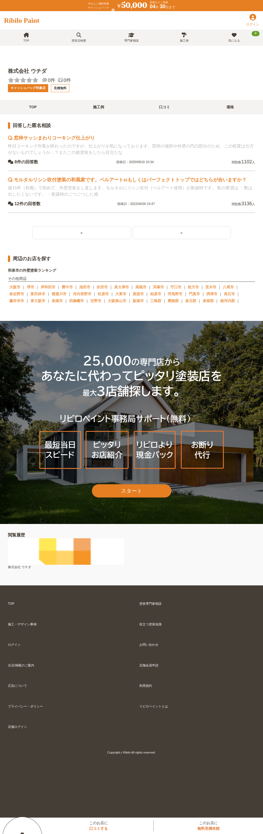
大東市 (120, 294)
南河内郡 (227, 301)
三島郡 (155, 301)
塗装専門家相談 (150, 604)
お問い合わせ (148, 645)
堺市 (30, 287)
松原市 (103, 294)
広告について (17, 686)
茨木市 (210, 287)
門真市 (194, 294)
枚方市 (193, 287)
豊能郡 (173, 301)
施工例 (184, 37)
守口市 (175, 287)
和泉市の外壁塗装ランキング (32, 270)
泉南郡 (208, 301)
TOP (26, 37)
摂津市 (211, 294)
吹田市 (102, 287)
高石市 (229, 294)
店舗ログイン (17, 727)
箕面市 (138, 294)
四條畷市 (76, 301)
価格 (230, 107)
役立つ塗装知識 (150, 624)
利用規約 (145, 686)
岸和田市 (48, 287)
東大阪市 (37, 301)
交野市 (95, 301)
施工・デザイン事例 (22, 624)
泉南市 (57, 301)
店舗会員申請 (148, 665)
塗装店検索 (79, 37)
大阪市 (14, 287)
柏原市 (155, 294)
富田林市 (37, 294)
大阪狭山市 (117, 301)
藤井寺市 (16, 301)
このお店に (98, 826)
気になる (244, 36)
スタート (131, 491)
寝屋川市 (59, 294)
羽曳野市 (175, 294)
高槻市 (140, 287)
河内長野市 (82, 294)
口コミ (164, 107)
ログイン (14, 645)
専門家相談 (131, 37)
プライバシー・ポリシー (25, 706)
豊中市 (67, 287)
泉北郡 (190, 301)
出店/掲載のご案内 (21, 665)
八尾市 (228, 287)
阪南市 (138, 301)
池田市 (84, 287)
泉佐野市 (16, 294)
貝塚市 (158, 287)
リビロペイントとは (153, 706)
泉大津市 (121, 287)
